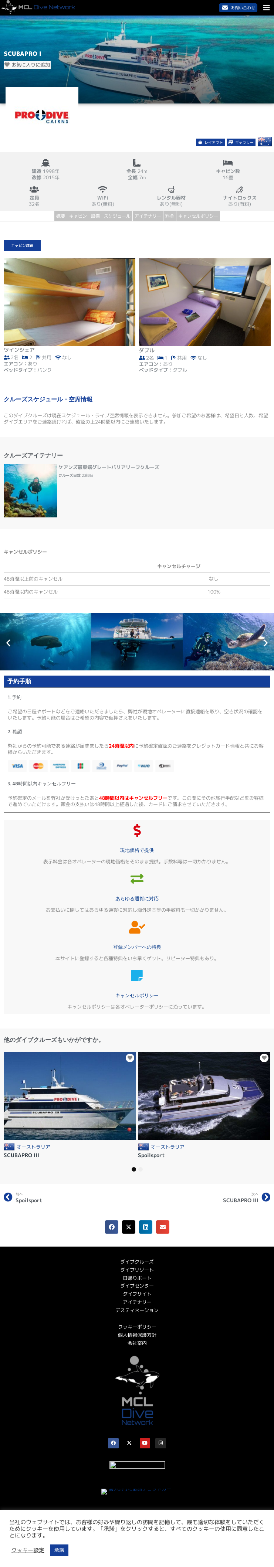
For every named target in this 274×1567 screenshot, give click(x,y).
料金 (169, 216)
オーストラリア (33, 1147)
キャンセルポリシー (198, 216)
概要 (60, 216)
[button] (8, 642)
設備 (95, 216)
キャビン (78, 216)
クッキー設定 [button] (27, 1550)
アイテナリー (148, 216)
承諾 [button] (59, 1550)
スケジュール (117, 216)
